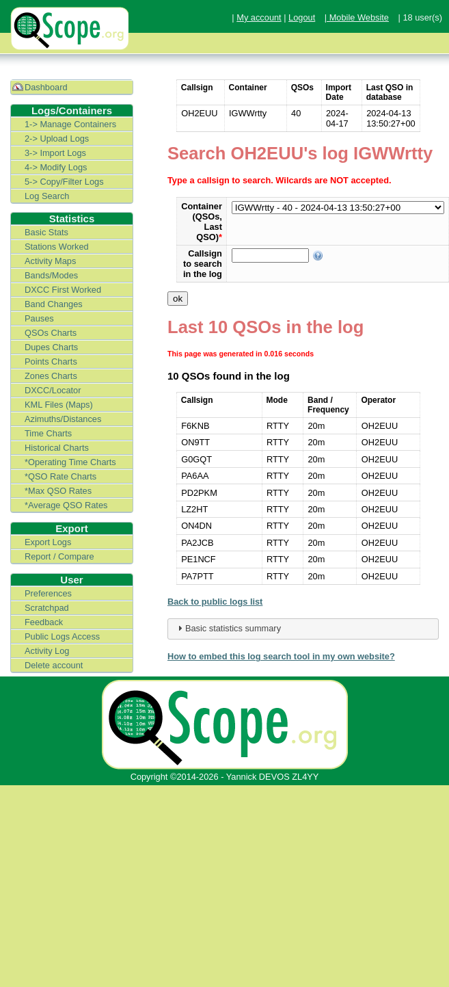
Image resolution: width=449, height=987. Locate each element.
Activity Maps (50, 261)
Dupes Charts (51, 347)
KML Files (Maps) (59, 404)
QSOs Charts (51, 333)
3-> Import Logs (55, 153)
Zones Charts (51, 376)
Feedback (44, 622)
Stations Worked (57, 246)
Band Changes (54, 304)
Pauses (39, 318)
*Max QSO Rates (58, 491)
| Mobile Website (357, 17)
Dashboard (46, 87)
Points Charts (51, 361)
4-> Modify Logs (56, 167)
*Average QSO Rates (66, 505)
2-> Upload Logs (57, 138)
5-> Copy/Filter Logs (64, 181)
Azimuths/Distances (63, 419)
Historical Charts (57, 448)
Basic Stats (46, 232)
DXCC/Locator (53, 390)
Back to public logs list (214, 601)
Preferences (48, 593)
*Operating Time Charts (70, 462)
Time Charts (48, 433)
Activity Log (47, 651)
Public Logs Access (62, 636)
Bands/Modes (51, 275)
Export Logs (48, 542)
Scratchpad (47, 608)
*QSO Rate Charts (60, 476)
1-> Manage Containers (70, 124)
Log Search (47, 196)
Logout (301, 17)
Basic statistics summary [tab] (227, 627)
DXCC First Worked (63, 290)
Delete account (54, 665)
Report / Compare (59, 556)
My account (258, 17)
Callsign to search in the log (202, 263)
